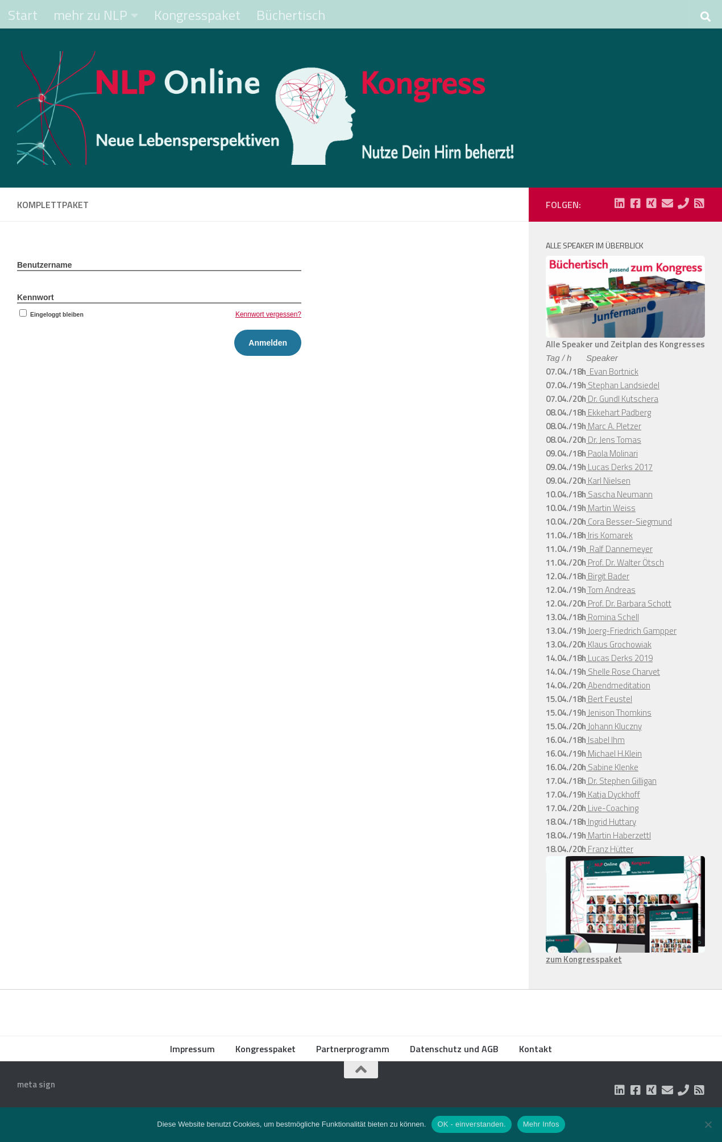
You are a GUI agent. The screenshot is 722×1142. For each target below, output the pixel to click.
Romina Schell (612, 617)
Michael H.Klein (614, 753)
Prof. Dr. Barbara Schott (628, 603)
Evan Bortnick (612, 371)
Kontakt (535, 1049)
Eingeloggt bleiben (50, 314)
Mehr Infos (541, 1124)
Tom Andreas (611, 589)
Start (23, 15)
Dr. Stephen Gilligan (621, 780)
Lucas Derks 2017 (619, 467)
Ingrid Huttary (611, 821)
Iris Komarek (609, 535)
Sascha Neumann (619, 494)
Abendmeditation (618, 685)
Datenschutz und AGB (454, 1049)
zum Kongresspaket (584, 959)
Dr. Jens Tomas (613, 439)
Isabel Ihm (605, 739)
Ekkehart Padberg (618, 412)
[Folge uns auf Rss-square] (699, 203)
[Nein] (707, 1124)
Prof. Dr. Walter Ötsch (625, 562)
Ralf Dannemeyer (619, 548)
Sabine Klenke (612, 767)
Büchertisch (290, 15)
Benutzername (44, 264)
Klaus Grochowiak (619, 644)
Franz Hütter (609, 849)
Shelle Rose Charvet (623, 671)
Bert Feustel (609, 698)
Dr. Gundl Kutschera (622, 398)
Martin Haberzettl (618, 835)
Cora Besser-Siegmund (629, 521)
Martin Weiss (611, 507)
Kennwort (35, 297)
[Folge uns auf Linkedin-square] (619, 203)
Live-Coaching (612, 808)
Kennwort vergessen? (268, 314)
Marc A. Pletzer (613, 426)
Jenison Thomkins (619, 712)
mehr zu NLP (90, 15)
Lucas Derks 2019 (619, 658)
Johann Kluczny (614, 726)
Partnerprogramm (352, 1049)
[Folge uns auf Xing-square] (651, 203)
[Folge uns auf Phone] (683, 203)
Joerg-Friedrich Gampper (631, 630)
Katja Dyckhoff (613, 794)
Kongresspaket (197, 15)
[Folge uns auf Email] (667, 203)
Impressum (192, 1049)
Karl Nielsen (608, 480)
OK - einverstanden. (471, 1124)
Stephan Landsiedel (622, 385)
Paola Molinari (612, 453)
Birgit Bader (607, 576)
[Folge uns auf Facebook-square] (635, 203)
